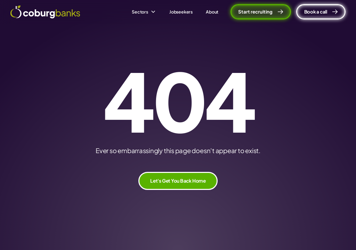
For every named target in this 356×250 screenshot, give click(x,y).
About (212, 12)
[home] (45, 12)
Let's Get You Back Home (178, 181)
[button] (144, 12)
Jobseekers (181, 12)
